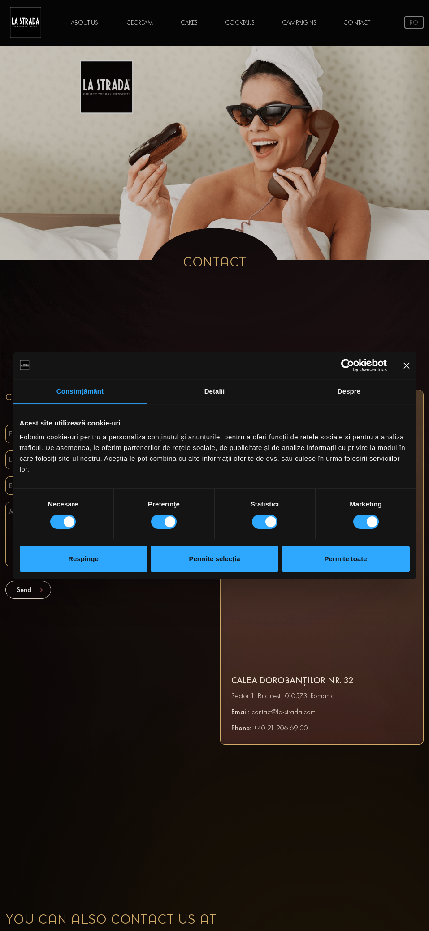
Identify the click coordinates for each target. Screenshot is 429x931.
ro (414, 22)
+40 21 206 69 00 (280, 728)
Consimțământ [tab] (80, 391)
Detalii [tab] (214, 391)
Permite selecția (214, 558)
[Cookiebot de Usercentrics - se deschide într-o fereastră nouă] (347, 365)
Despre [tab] (349, 391)
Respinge (83, 558)
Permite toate (345, 558)
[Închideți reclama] (406, 365)
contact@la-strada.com (283, 711)
